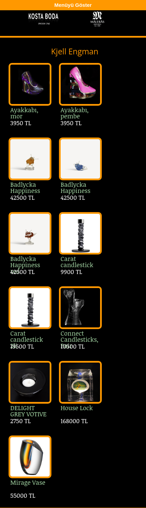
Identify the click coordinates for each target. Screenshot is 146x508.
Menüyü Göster (73, 5)
